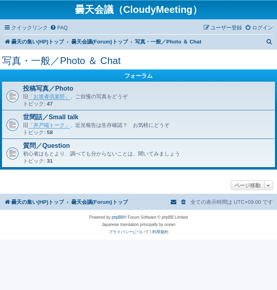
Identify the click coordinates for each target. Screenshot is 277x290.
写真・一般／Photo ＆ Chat (61, 60)
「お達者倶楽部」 (49, 96)
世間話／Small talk (51, 117)
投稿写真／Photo (48, 88)
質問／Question (46, 145)
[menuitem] (59, 27)
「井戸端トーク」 (49, 125)
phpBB (118, 217)
